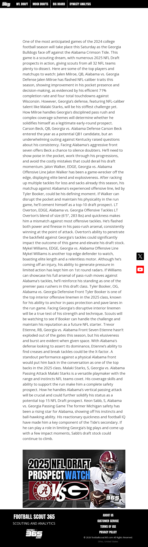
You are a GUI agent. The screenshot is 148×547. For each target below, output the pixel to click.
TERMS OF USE (108, 526)
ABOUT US (108, 515)
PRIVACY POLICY (108, 532)
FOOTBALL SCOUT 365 (34, 517)
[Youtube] (140, 269)
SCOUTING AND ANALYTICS (34, 523)
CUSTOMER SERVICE (108, 521)
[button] (22, 4)
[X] (140, 256)
